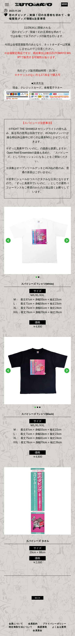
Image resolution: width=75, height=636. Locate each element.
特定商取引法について (20, 627)
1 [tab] (36, 277)
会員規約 (33, 623)
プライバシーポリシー (54, 623)
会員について (16, 623)
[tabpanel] (37, 240)
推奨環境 (42, 627)
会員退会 (37, 630)
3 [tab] (39, 407)
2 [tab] (38, 277)
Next (66, 240)
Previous (8, 240)
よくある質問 (59, 627)
